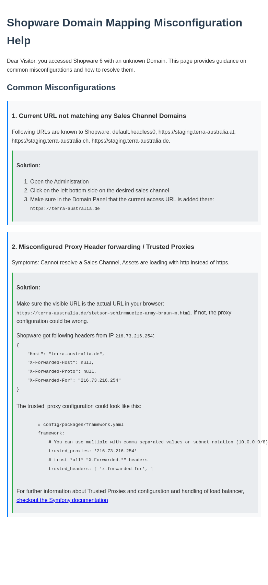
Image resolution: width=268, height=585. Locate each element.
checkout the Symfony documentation (62, 499)
